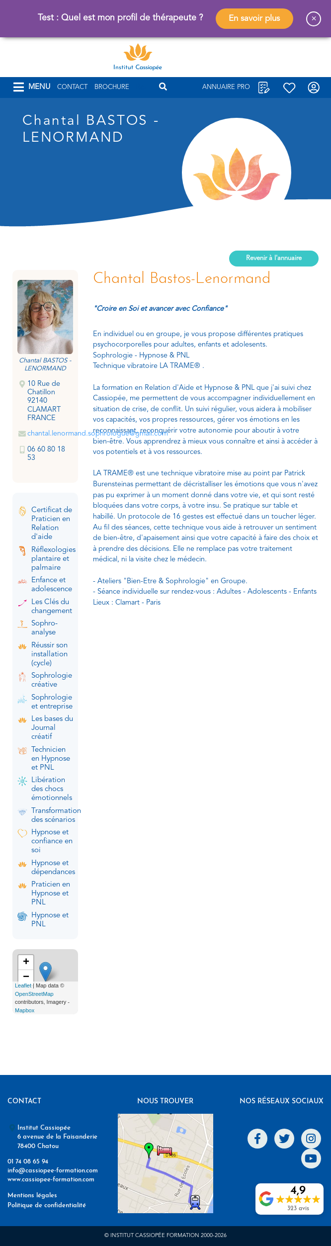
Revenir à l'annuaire (274, 258)
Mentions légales (32, 1195)
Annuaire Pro (226, 87)
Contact (72, 87)
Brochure (111, 87)
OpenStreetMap (34, 994)
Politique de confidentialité (46, 1205)
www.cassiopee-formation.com (50, 1179)
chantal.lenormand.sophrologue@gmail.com (97, 434)
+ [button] (26, 962)
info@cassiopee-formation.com (52, 1170)
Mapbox (24, 1010)
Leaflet (23, 985)
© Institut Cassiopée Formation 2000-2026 (165, 1236)
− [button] (26, 977)
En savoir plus (254, 18)
